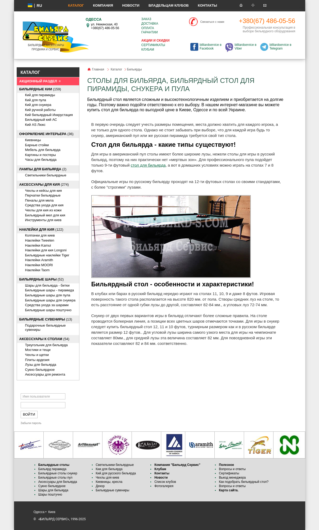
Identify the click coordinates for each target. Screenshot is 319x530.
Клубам (147, 49)
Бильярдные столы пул (55, 477)
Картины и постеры (40, 155)
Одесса (39, 512)
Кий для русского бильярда (116, 473)
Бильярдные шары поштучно (48, 310)
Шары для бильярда (53, 490)
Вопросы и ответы (232, 469)
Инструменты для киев (43, 220)
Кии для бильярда (109, 469)
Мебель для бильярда (43, 150)
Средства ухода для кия (44, 205)
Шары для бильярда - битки (47, 285)
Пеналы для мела (39, 200)
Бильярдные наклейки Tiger (47, 255)
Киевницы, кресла (109, 482)
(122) (41, 229)
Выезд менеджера (232, 477)
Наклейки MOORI (39, 265)
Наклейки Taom (37, 270)
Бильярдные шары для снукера (50, 300)
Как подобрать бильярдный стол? (243, 482)
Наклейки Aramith (39, 260)
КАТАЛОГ (30, 72)
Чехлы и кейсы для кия (43, 191)
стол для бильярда (148, 165)
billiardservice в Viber (245, 46)
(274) (44, 184)
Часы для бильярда (41, 160)
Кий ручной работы (40, 110)
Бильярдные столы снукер (57, 473)
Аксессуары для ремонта (45, 374)
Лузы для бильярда (40, 365)
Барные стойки (37, 145)
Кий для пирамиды (40, 95)
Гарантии (149, 32)
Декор (100, 486)
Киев (51, 512)
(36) (46, 134)
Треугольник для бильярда (46, 345)
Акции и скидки (155, 40)
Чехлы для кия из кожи (43, 210)
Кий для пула (35, 100)
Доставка (149, 23)
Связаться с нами (212, 21)
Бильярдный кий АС (41, 120)
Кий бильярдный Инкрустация (49, 115)
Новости (131, 5)
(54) (44, 339)
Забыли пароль (31, 423)
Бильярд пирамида (52, 469)
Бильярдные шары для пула (47, 295)
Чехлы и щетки (37, 355)
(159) (40, 89)
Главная (98, 69)
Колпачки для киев (40, 235)
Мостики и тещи (38, 350)
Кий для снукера (38, 105)
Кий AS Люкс (35, 125)
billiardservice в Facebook (210, 46)
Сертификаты (153, 45)
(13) (45, 319)
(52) (41, 279)
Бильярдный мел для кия (45, 215)
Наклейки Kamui (38, 245)
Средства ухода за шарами (47, 305)
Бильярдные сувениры (112, 490)
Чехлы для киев (107, 477)
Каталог (76, 5)
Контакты (207, 5)
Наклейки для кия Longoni (46, 250)
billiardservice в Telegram (280, 46)
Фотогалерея (163, 486)
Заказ (146, 19)
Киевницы (33, 140)
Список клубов (165, 482)
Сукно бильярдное (40, 370)
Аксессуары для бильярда (57, 482)
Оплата (147, 28)
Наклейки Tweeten (39, 240)
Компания (103, 5)
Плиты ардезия (37, 360)
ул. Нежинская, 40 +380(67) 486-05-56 (105, 26)
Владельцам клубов (169, 5)
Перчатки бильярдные (43, 195)
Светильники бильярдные (45, 175)
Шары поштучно (50, 494)
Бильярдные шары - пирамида (49, 290)
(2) (42, 169)
